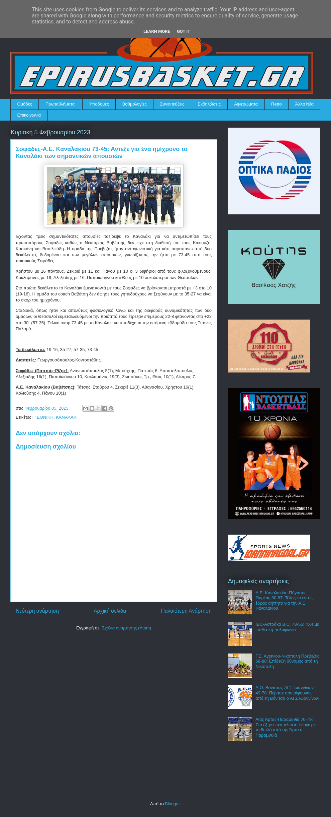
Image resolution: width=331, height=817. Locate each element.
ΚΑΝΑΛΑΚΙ (67, 417)
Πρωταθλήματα (60, 104)
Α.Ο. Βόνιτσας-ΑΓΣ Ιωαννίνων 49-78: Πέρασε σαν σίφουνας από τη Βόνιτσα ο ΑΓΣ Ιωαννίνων (287, 692)
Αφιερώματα (246, 104)
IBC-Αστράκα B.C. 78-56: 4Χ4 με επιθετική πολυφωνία (287, 627)
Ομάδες (24, 104)
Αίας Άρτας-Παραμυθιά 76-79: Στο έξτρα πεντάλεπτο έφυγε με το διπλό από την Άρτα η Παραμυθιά (285, 727)
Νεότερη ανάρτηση (37, 611)
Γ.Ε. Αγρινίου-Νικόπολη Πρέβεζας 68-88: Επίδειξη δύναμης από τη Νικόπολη (287, 661)
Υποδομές (99, 104)
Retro (276, 104)
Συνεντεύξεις (172, 104)
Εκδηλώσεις (209, 104)
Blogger (172, 803)
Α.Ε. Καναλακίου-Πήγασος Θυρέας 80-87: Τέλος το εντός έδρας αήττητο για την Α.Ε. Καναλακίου (283, 600)
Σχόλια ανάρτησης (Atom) (126, 627)
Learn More (156, 31)
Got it (183, 31)
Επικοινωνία (29, 115)
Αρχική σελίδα (110, 611)
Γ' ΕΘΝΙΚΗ (42, 417)
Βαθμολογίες (134, 104)
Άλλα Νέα (304, 104)
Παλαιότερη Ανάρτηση (186, 611)
